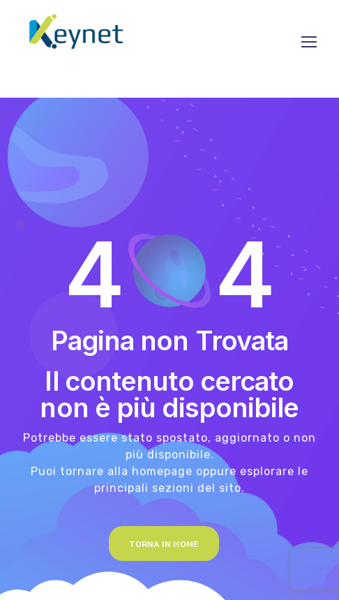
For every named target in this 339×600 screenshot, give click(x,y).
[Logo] (76, 31)
